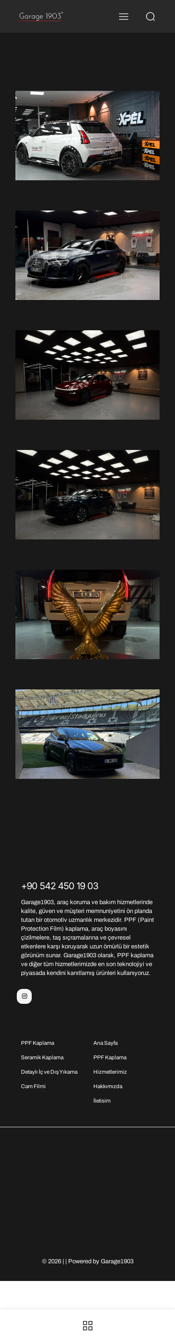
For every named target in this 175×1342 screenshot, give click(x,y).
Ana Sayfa (105, 1043)
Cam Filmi (33, 1086)
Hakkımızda (107, 1086)
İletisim (102, 1101)
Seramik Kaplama (42, 1057)
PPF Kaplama (37, 1043)
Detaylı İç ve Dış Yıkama (49, 1072)
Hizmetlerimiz (110, 1072)
